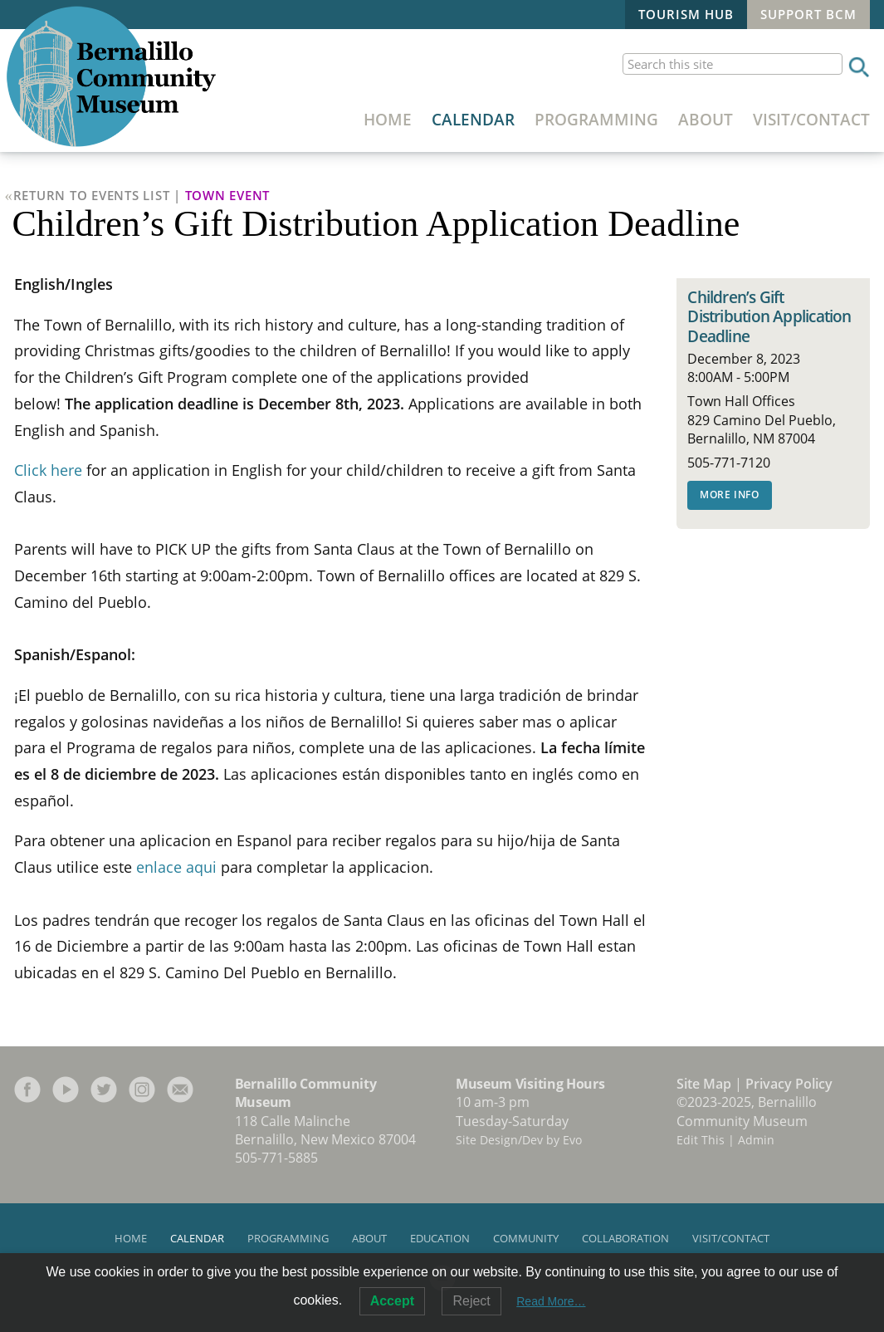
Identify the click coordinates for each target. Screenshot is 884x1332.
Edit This (700, 1140)
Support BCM (808, 14)
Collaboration (625, 1238)
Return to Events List (91, 195)
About (705, 119)
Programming (596, 119)
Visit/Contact (811, 119)
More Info (729, 494)
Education (440, 1238)
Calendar (473, 119)
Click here (48, 470)
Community (526, 1238)
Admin (756, 1140)
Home (388, 119)
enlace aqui (176, 867)
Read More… (550, 1301)
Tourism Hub (686, 14)
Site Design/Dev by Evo (519, 1140)
